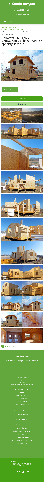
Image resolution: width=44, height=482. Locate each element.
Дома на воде (22, 443)
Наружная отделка (22, 404)
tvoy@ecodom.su (23, 377)
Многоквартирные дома (22, 431)
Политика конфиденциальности (21, 464)
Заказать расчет (22, 15)
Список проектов (9, 346)
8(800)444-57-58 (22, 10)
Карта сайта (21, 465)
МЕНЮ (10, 21)
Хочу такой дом (9, 89)
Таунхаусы (22, 434)
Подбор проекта (22, 425)
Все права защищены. (25, 462)
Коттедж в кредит (22, 414)
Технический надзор (22, 411)
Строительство (21, 401)
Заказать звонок (22, 371)
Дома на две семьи (22, 437)
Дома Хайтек (22, 428)
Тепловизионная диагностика (22, 408)
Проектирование (22, 395)
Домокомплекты (22, 398)
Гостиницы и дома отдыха (22, 440)
